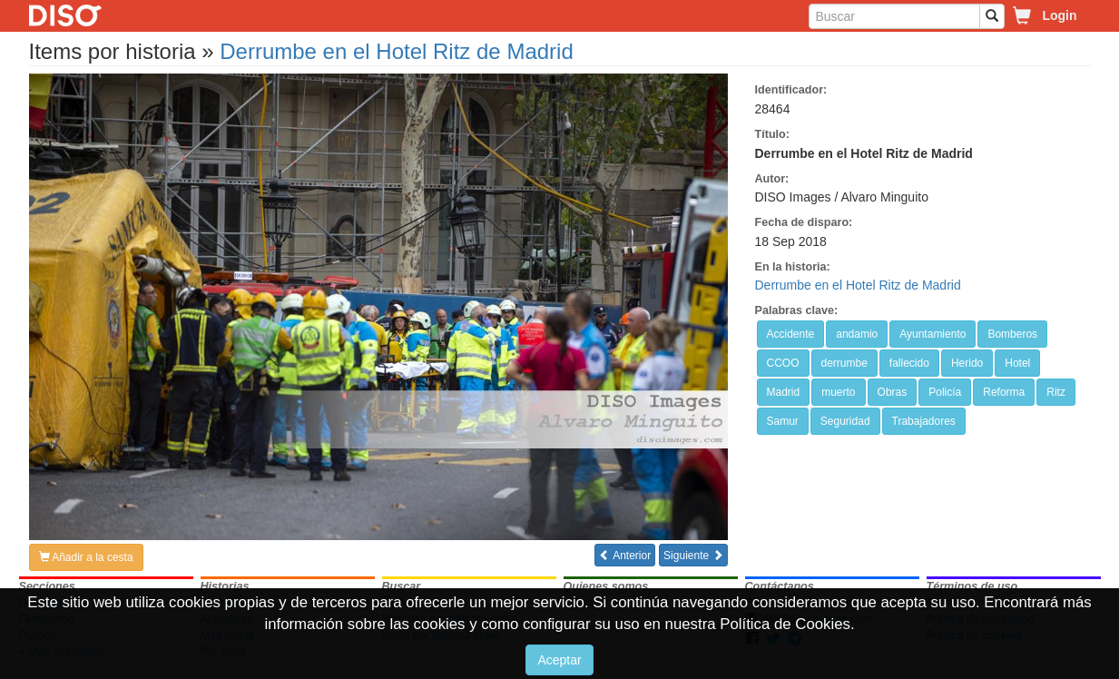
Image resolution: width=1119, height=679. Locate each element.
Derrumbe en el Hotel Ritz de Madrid (397, 51)
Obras (893, 392)
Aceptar (559, 660)
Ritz (1055, 392)
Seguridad (845, 421)
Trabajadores (924, 421)
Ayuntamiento (932, 334)
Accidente (791, 334)
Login (1059, 15)
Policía (944, 392)
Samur (783, 421)
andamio (857, 334)
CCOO (783, 363)
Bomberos (1012, 334)
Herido (967, 363)
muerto (838, 392)
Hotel (1017, 363)
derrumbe (844, 363)
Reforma (1004, 392)
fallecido (909, 363)
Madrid (783, 392)
